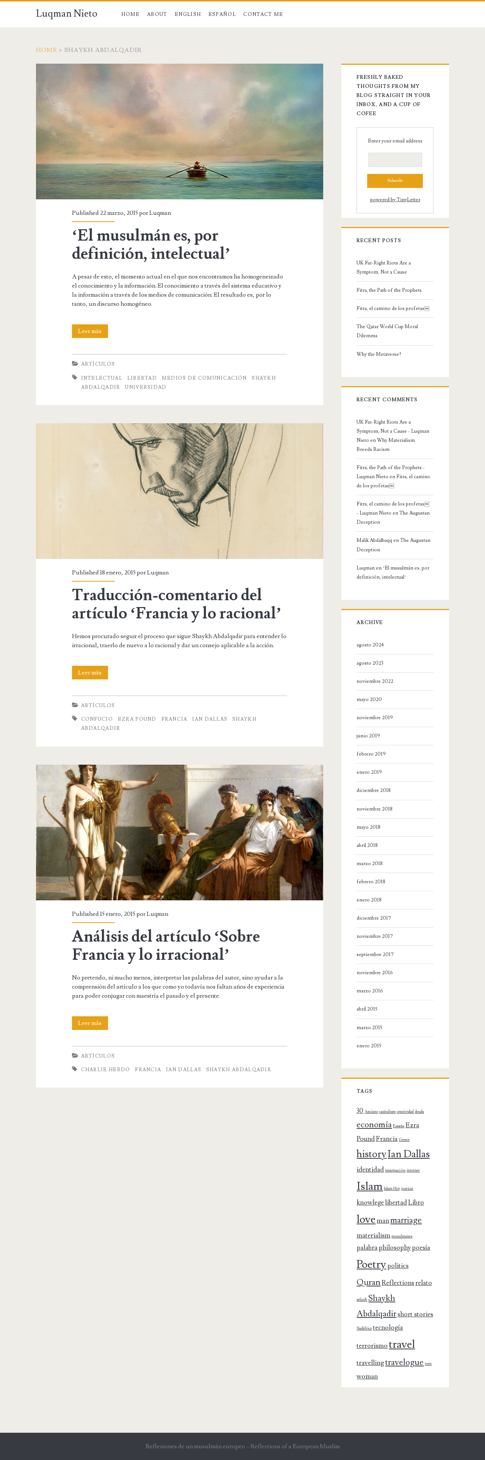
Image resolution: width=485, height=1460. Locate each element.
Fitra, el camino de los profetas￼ (393, 308)
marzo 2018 (370, 864)
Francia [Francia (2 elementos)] (386, 1139)
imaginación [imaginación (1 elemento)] (395, 1170)
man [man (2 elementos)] (383, 1220)
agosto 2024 (370, 645)
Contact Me (263, 14)
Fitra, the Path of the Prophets (389, 290)
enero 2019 (369, 772)
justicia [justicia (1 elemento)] (407, 1188)
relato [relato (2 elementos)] (423, 1282)
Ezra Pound (137, 719)
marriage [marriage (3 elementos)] (406, 1220)
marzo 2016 (370, 991)
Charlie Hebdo (105, 1070)
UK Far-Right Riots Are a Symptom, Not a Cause (384, 267)
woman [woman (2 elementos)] (367, 1376)
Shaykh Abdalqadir (238, 1070)
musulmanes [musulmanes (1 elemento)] (401, 1236)
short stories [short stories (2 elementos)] (415, 1314)
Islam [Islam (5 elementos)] (370, 1186)
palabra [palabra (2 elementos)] (367, 1247)
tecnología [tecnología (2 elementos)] (388, 1327)
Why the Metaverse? (379, 354)
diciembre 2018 (374, 790)
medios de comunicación (204, 378)
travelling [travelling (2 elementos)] (370, 1362)
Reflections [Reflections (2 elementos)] (398, 1282)
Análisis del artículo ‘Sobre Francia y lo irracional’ (166, 945)
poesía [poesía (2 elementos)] (421, 1247)
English (188, 14)
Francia (174, 719)
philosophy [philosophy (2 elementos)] (395, 1247)
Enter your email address (395, 141)
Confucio (97, 719)
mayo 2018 (368, 827)
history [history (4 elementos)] (371, 1154)
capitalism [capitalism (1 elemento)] (387, 1111)
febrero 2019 (371, 754)
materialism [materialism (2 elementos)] (373, 1235)
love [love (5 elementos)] (366, 1219)
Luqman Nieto (66, 13)
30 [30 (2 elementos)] (360, 1110)
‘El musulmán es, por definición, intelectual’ (151, 244)
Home (130, 14)
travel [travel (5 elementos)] (402, 1344)
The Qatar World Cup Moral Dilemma (387, 331)
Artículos (98, 364)
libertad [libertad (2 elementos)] (396, 1202)
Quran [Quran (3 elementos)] (368, 1282)
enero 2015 (369, 1046)
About (157, 14)
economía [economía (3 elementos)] (374, 1124)
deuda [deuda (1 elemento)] (419, 1111)
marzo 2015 (369, 1028)
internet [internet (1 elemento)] (413, 1170)
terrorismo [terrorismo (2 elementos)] (372, 1345)
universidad (145, 387)
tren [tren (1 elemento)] (428, 1363)
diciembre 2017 (374, 918)
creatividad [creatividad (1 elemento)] (405, 1111)
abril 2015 (367, 1009)
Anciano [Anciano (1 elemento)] (371, 1111)
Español (222, 14)
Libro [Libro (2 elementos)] (416, 1202)
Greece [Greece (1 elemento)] (404, 1139)
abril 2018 (367, 845)
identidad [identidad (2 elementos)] (370, 1169)
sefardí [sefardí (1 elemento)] (362, 1299)
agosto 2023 (370, 663)
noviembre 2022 (375, 681)
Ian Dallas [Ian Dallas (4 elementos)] (409, 1154)
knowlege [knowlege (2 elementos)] (370, 1202)
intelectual (101, 378)
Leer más (93, 331)
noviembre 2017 (375, 936)
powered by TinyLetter (395, 200)
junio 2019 (368, 736)
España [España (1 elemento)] (398, 1126)
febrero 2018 (371, 882)
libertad (142, 378)
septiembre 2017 (375, 954)
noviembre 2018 (375, 809)
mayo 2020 (369, 699)
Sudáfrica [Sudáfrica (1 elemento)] (364, 1328)
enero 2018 (369, 900)
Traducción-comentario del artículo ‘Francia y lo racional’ (177, 604)
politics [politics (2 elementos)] (397, 1265)
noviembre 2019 (375, 718)
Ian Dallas (209, 719)
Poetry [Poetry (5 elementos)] (371, 1264)
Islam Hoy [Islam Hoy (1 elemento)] (392, 1188)
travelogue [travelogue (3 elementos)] (404, 1362)
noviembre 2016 (375, 973)
